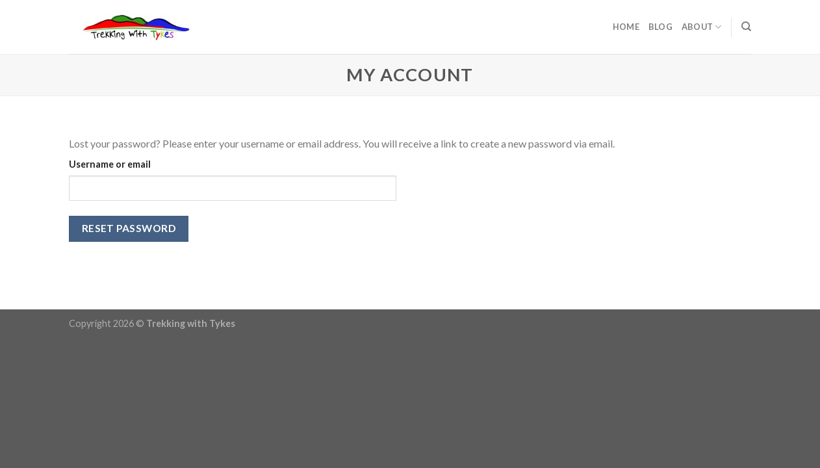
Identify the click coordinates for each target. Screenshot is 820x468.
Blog (660, 26)
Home (626, 26)
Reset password (129, 228)
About (702, 27)
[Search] (746, 26)
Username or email (110, 164)
